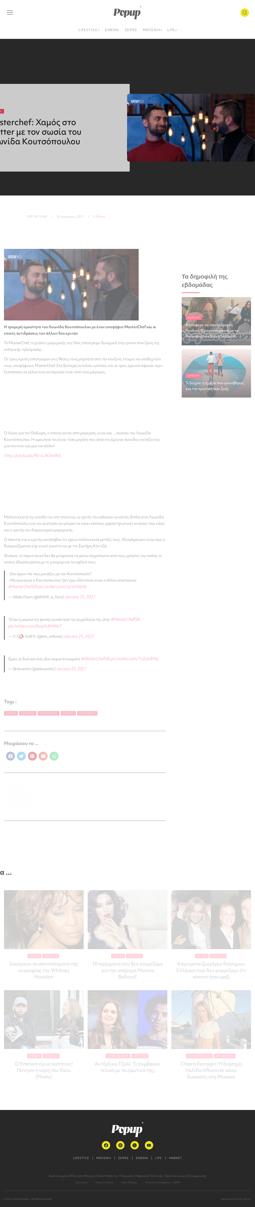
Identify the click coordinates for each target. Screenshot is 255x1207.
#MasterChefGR (152, 579)
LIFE (160, 1157)
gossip (11, 710)
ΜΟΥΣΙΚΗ (102, 1157)
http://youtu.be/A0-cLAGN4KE (31, 455)
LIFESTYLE (79, 1157)
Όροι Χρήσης (129, 1181)
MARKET (177, 1157)
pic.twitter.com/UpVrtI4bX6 (31, 586)
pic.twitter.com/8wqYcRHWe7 (33, 624)
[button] (10, 752)
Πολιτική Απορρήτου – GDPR (162, 1181)
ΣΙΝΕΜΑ (142, 1157)
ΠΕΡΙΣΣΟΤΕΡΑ (51, 798)
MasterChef (48, 710)
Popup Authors (104, 1181)
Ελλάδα (68, 710)
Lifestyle (27, 710)
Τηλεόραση (87, 710)
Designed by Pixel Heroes (236, 1197)
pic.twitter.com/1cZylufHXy (131, 656)
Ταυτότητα (81, 1181)
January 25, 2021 (79, 595)
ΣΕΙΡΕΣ (123, 1157)
